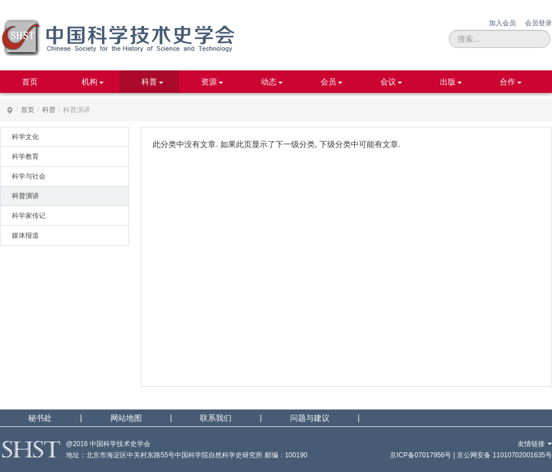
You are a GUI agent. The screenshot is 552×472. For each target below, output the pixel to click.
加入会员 (502, 23)
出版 (448, 81)
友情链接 (535, 444)
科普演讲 (25, 196)
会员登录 (538, 23)
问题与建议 (310, 417)
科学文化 (25, 137)
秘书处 (40, 417)
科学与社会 (29, 176)
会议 (388, 81)
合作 (507, 81)
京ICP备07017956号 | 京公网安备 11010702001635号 (471, 455)
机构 (89, 81)
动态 (269, 81)
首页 (30, 81)
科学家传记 (29, 216)
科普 (149, 81)
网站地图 (126, 417)
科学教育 (25, 157)
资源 (209, 81)
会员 (328, 81)
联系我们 (216, 417)
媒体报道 (25, 235)
